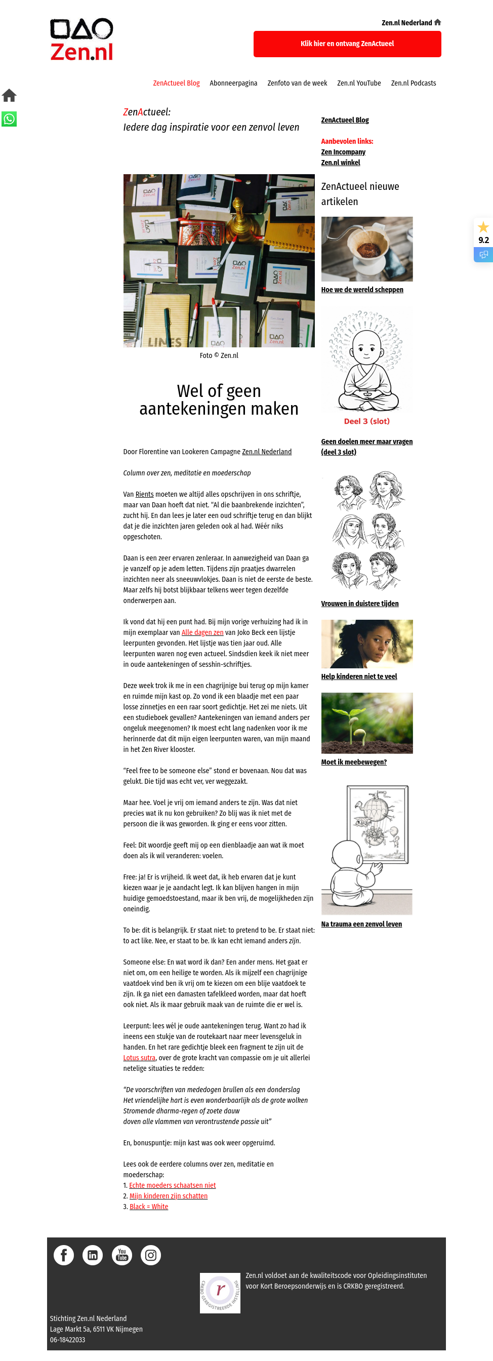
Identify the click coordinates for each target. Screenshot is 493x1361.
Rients (145, 494)
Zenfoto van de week (297, 83)
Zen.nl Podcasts (413, 83)
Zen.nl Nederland (267, 452)
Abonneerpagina (234, 83)
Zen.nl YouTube (359, 83)
